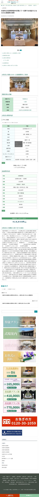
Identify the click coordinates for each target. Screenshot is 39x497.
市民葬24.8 (25, 99)
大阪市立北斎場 (5, 445)
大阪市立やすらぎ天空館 (7, 454)
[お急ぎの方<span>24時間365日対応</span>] (10, 495)
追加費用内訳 (6, 63)
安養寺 (3, 460)
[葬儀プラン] (29, 495)
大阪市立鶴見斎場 (5, 449)
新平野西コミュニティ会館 (7, 458)
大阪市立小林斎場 (5, 452)
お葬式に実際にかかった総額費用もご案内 (11, 53)
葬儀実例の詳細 (6, 55)
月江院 (3, 456)
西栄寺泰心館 (4, 465)
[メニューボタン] (2, 2)
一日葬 (25, 102)
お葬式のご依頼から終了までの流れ (10, 65)
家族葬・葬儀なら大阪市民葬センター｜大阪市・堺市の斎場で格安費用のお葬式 (21, 489)
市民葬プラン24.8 (11, 289)
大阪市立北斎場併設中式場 (25, 110)
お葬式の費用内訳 (6, 57)
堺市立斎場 (4, 467)
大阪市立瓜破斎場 (5, 447)
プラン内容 (6, 60)
